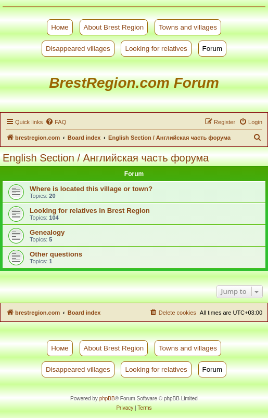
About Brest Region (114, 27)
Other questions (56, 254)
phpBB (107, 398)
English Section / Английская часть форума (106, 158)
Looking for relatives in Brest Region (90, 210)
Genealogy (47, 232)
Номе (60, 27)
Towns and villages (188, 27)
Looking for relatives (156, 48)
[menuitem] (55, 122)
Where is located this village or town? (91, 189)
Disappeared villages (78, 48)
